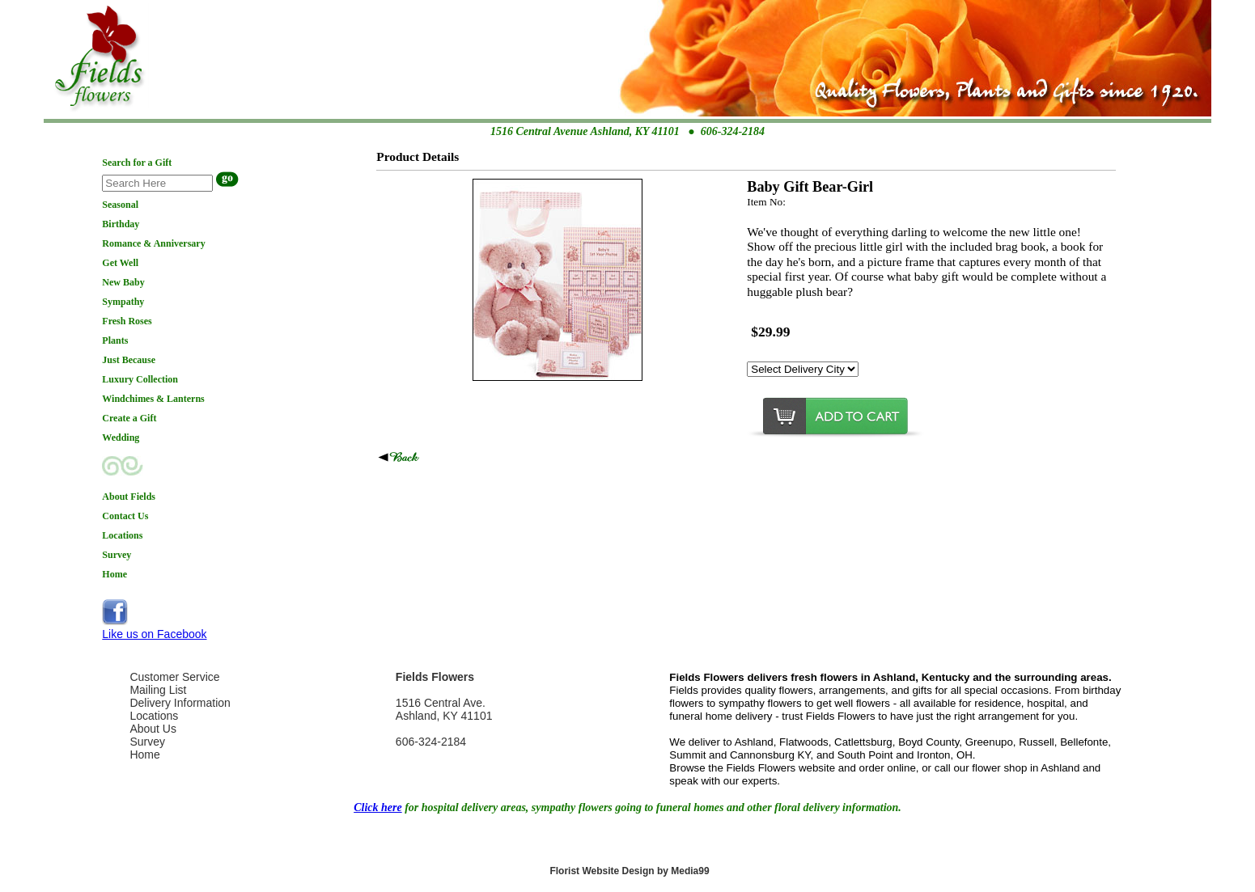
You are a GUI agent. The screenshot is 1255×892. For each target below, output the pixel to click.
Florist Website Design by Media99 (629, 871)
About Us (152, 728)
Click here (378, 807)
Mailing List (157, 689)
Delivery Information (180, 702)
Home (144, 754)
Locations (153, 715)
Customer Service (174, 676)
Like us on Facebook (154, 634)
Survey (147, 741)
